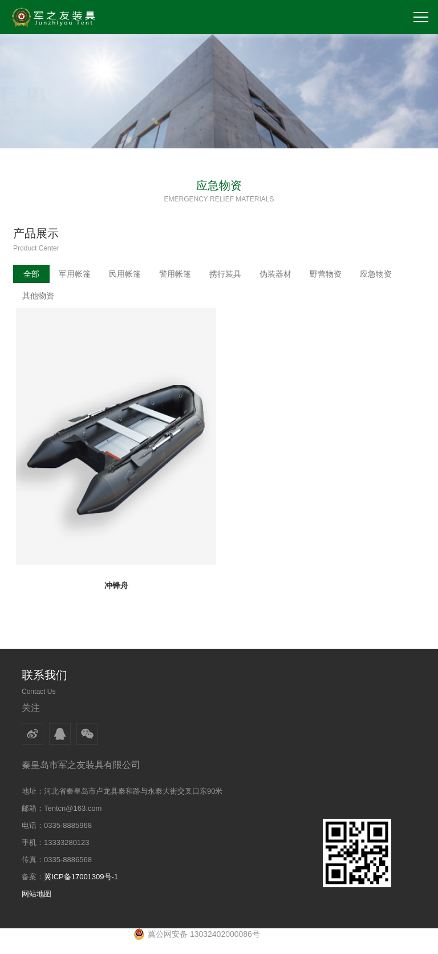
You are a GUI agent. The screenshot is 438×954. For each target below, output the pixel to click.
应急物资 (376, 273)
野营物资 (326, 273)
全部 (31, 273)
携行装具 (225, 273)
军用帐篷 (75, 273)
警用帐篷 (175, 273)
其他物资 (38, 295)
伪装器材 (275, 273)
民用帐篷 (125, 273)
